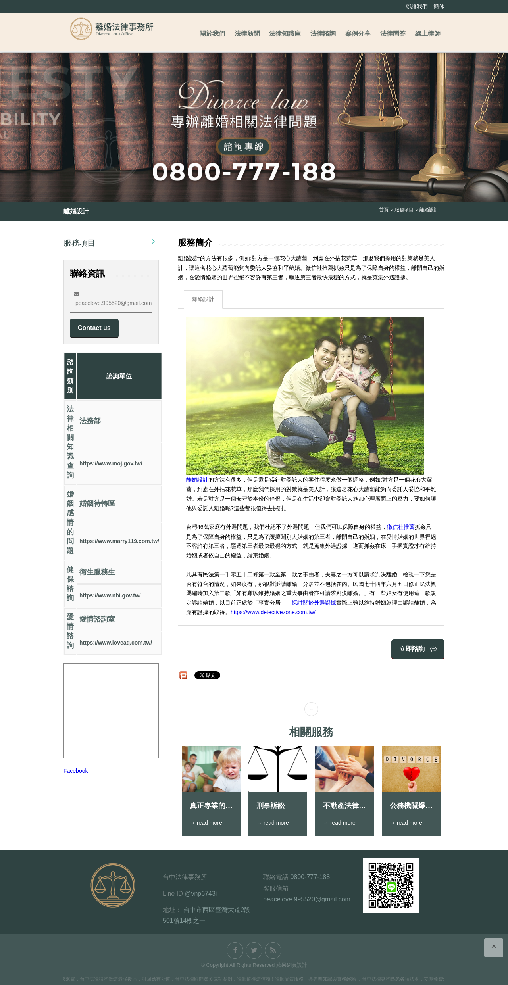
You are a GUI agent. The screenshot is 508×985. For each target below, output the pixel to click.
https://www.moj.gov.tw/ (110, 463)
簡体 (438, 6)
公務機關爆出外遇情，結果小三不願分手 (411, 806)
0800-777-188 (310, 877)
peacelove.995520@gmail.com (306, 899)
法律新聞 (247, 33)
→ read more (206, 823)
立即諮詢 (418, 648)
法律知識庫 (285, 33)
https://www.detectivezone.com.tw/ (273, 612)
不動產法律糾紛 (344, 806)
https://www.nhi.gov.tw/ (110, 596)
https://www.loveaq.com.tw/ (115, 643)
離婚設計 (203, 299)
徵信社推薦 (401, 527)
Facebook (76, 771)
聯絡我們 (417, 6)
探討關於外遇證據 (314, 602)
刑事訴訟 (270, 806)
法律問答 (393, 33)
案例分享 (358, 33)
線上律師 (428, 33)
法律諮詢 (323, 33)
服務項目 (109, 242)
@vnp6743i (201, 893)
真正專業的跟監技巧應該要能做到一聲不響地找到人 (211, 806)
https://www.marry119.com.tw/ (119, 541)
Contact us (94, 327)
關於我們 (212, 33)
